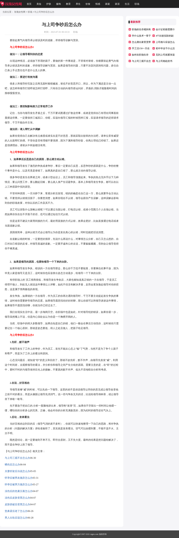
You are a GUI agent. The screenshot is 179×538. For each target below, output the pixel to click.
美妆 (39, 4)
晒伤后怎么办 (12, 464)
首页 (29, 4)
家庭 (107, 4)
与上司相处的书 (164, 61)
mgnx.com (94, 534)
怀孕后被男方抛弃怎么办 (19, 484)
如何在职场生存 (140, 54)
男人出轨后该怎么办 (16, 517)
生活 (127, 4)
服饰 (58, 4)
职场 (137, 4)
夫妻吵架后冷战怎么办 (17, 471)
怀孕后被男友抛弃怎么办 (19, 477)
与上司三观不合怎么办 (17, 458)
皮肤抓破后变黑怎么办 (17, 504)
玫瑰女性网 (19, 12)
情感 (97, 4)
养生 (78, 4)
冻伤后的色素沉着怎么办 (19, 491)
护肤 (48, 4)
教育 (68, 4)
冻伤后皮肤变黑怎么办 (17, 497)
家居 (117, 4)
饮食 (88, 4)
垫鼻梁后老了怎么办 (16, 511)
